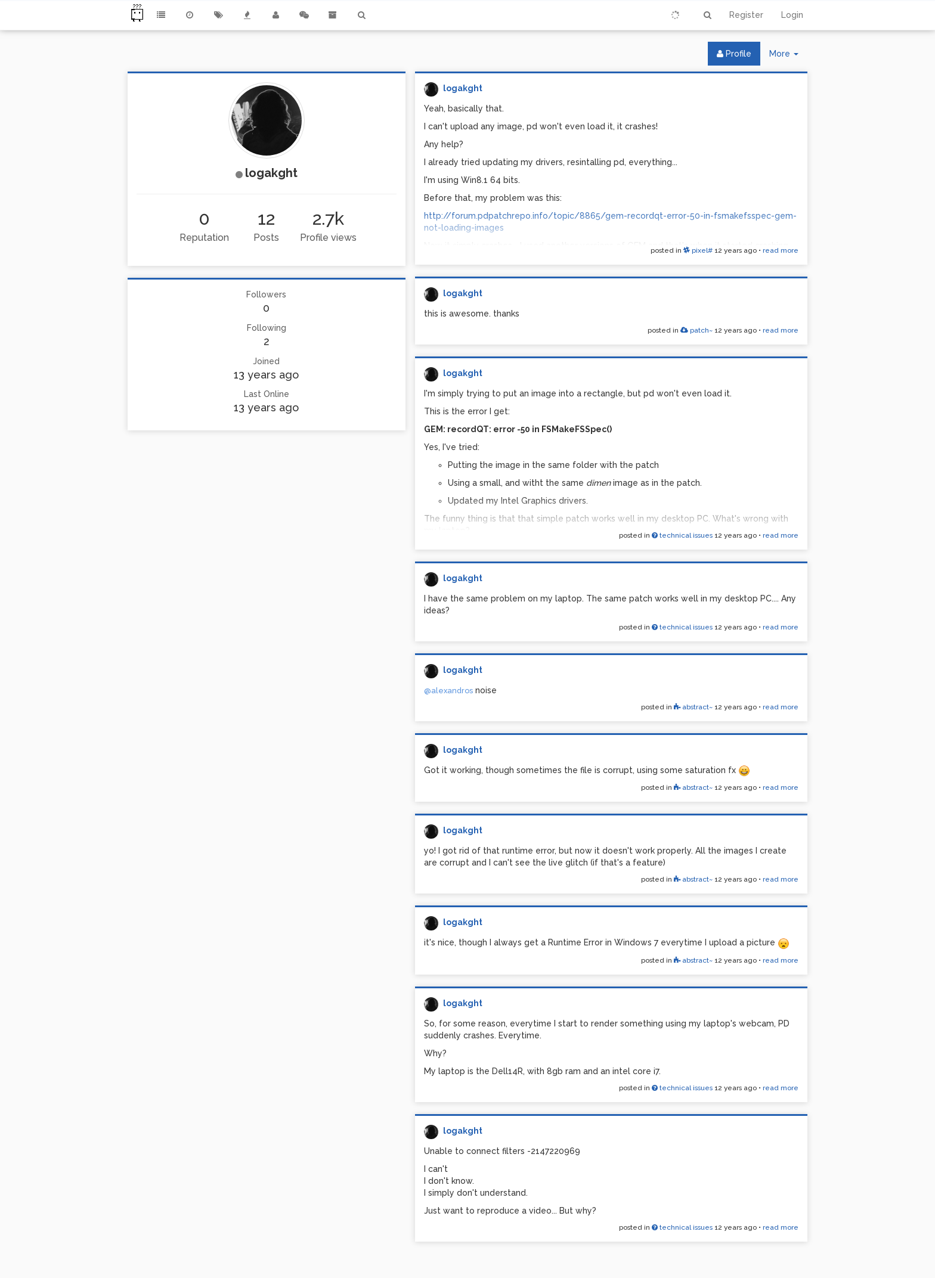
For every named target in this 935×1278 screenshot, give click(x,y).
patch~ (696, 330)
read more (780, 250)
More (788, 56)
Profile (734, 53)
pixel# (698, 250)
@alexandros (448, 690)
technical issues (682, 535)
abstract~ (693, 707)
